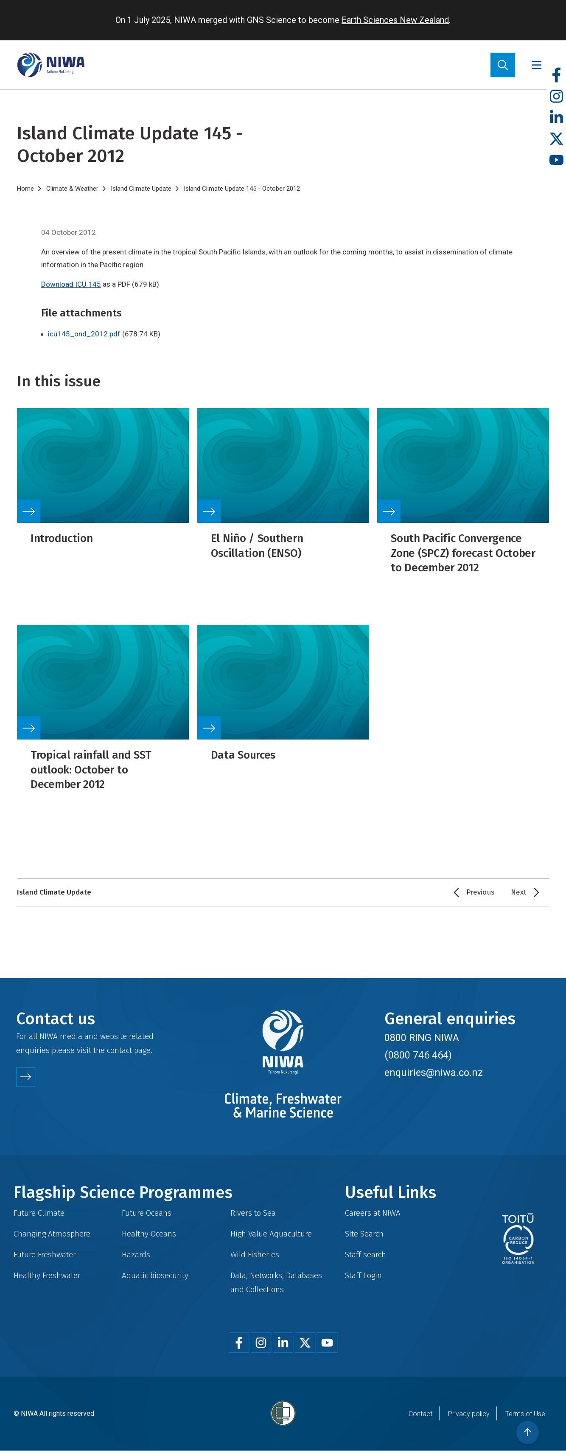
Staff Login (363, 1275)
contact (119, 1050)
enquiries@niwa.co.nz (433, 1072)
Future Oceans (146, 1213)
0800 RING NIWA (421, 1038)
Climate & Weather (72, 188)
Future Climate (39, 1213)
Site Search (364, 1234)
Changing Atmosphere (52, 1234)
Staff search (365, 1254)
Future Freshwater (45, 1254)
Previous (480, 892)
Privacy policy (469, 1414)
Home (25, 188)
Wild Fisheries (254, 1254)
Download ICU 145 (71, 284)
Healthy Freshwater (47, 1275)
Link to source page (103, 477)
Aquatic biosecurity (155, 1275)
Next (519, 892)
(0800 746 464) (418, 1055)
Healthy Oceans (149, 1234)
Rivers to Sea (253, 1213)
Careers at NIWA (373, 1213)
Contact (420, 1414)
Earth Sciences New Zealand (395, 20)
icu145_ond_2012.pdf (84, 334)
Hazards (136, 1254)
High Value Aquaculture (271, 1234)
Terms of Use (525, 1414)
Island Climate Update (141, 188)
